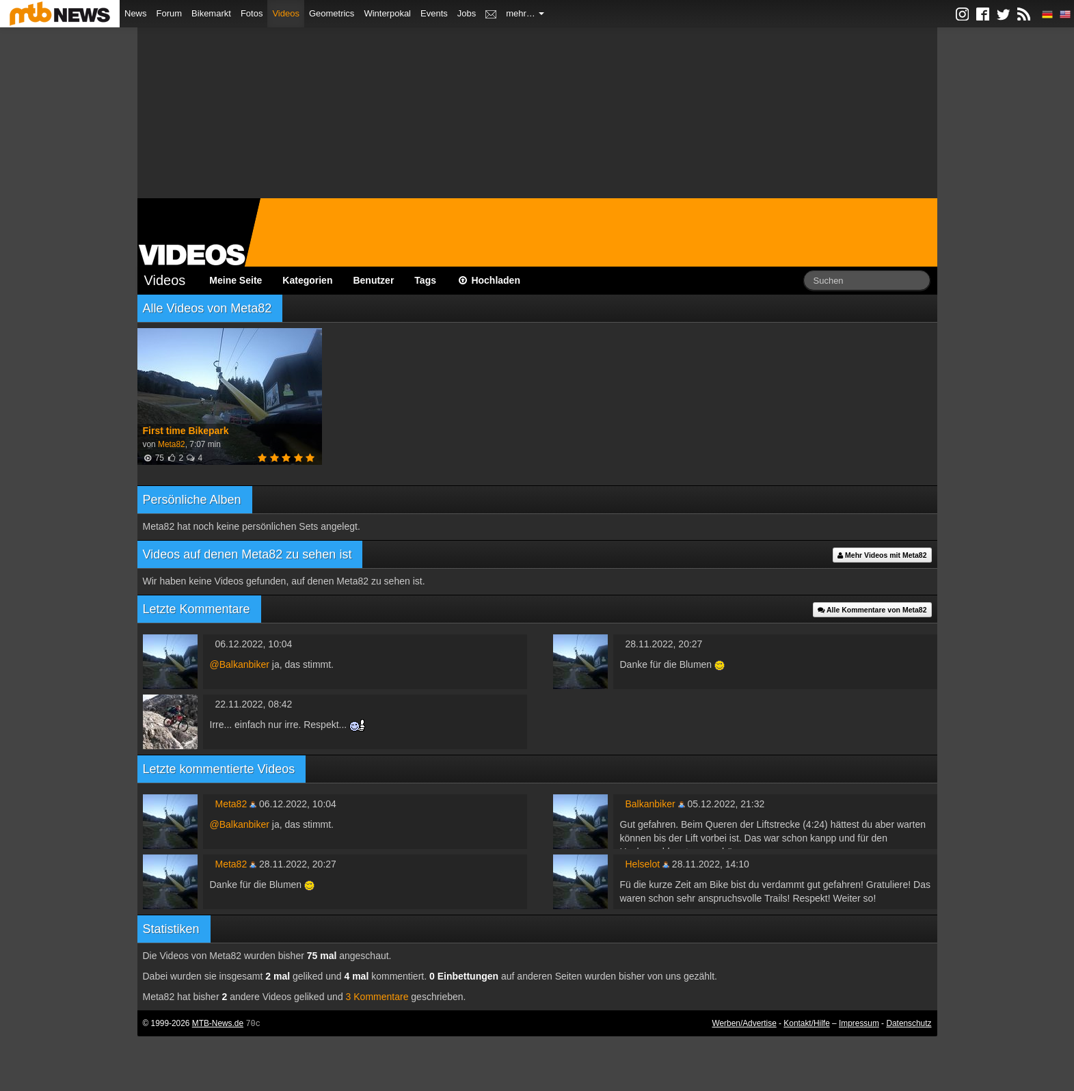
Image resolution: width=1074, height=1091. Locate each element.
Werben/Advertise (744, 1023)
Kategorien (307, 280)
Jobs (466, 13)
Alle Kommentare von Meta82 (872, 610)
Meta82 (171, 444)
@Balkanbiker (239, 664)
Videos (285, 13)
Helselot (643, 864)
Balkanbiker (650, 803)
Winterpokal (387, 13)
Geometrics (331, 13)
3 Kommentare (377, 996)
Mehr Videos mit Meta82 (881, 555)
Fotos (252, 13)
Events (434, 13)
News (135, 13)
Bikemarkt (211, 13)
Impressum (859, 1023)
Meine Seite (235, 280)
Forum (170, 13)
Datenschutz (908, 1023)
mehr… (525, 13)
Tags (425, 280)
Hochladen (488, 280)
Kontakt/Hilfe (806, 1023)
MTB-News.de (217, 1023)
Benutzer (373, 280)
